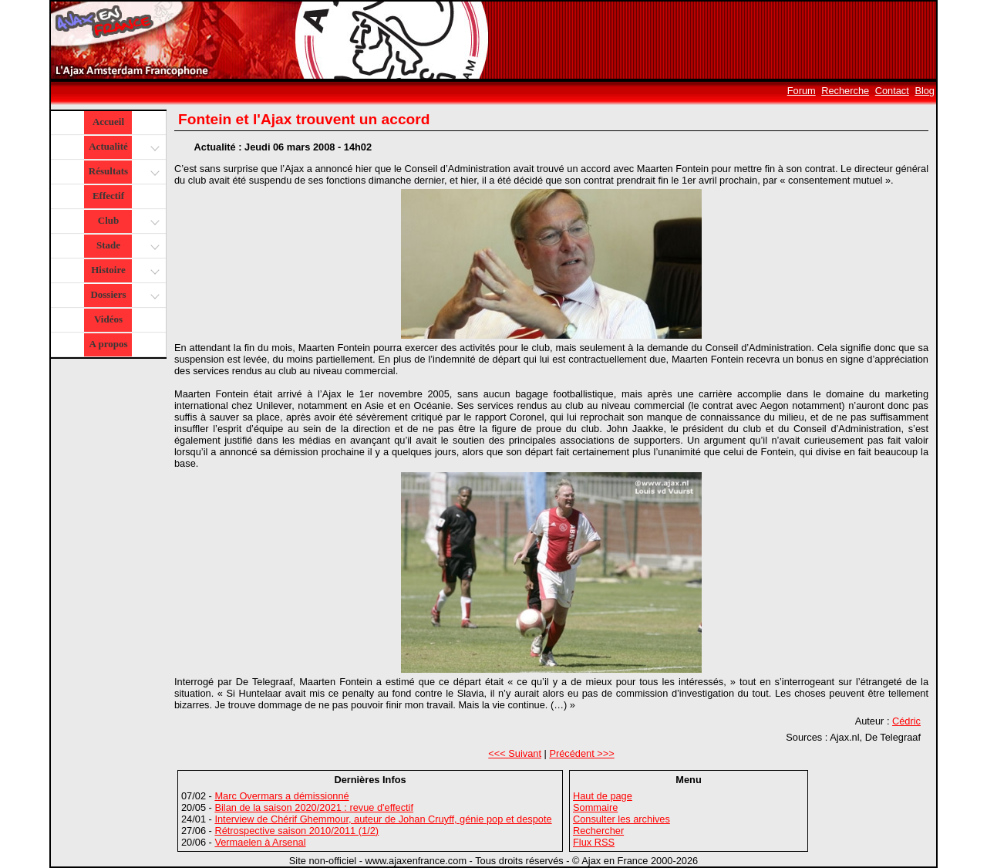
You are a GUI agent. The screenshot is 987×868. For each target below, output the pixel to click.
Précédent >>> (581, 753)
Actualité (123, 147)
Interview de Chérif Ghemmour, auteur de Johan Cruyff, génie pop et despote (382, 819)
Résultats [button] (122, 172)
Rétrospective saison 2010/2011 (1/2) (296, 830)
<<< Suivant (514, 753)
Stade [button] (126, 246)
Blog (925, 90)
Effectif (108, 195)
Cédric (906, 721)
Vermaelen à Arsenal (259, 842)
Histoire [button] (123, 271)
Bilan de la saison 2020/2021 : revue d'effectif (313, 807)
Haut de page (602, 796)
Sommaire (595, 807)
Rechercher (598, 830)
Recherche (845, 90)
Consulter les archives (621, 819)
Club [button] (127, 221)
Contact (892, 90)
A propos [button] (108, 344)
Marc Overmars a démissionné (281, 796)
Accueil (108, 121)
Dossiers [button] (123, 296)
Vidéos (108, 319)
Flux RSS (594, 842)
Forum (801, 90)
